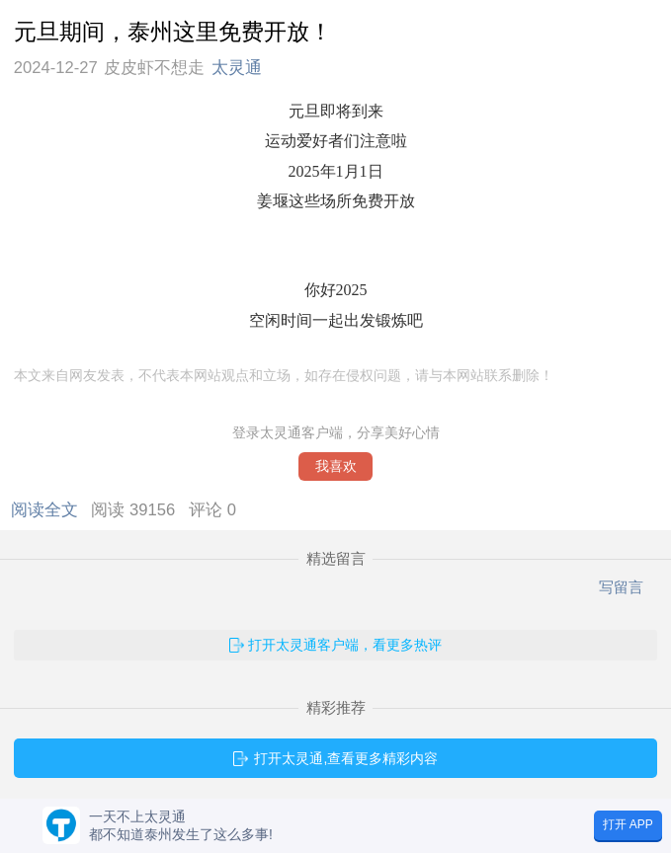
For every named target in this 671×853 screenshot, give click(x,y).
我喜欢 (336, 466)
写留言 (621, 587)
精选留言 (336, 559)
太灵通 (236, 67)
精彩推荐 (336, 708)
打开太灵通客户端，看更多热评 (345, 645)
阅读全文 (49, 510)
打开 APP (628, 824)
